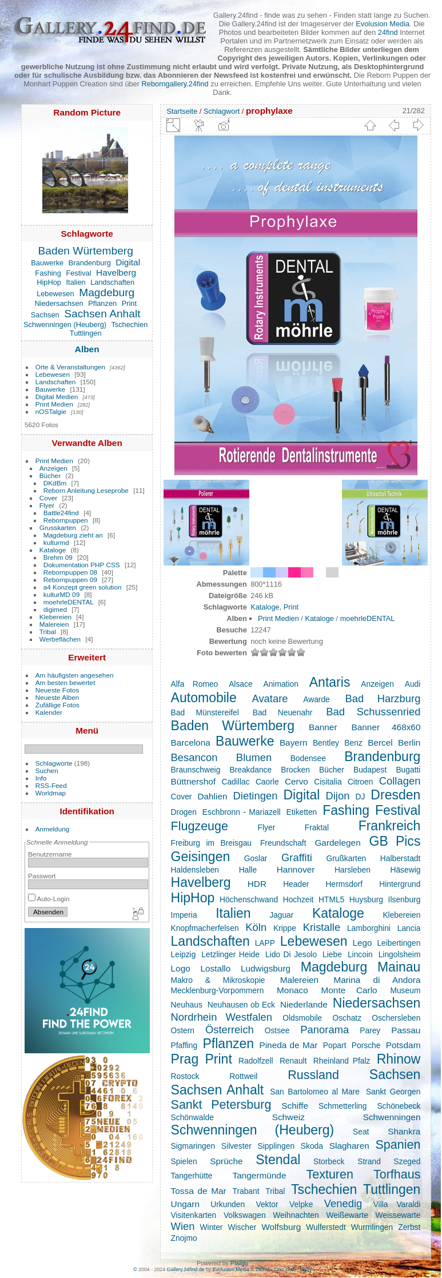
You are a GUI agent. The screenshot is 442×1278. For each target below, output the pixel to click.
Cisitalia (327, 781)
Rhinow (399, 1059)
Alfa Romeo (194, 683)
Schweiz (288, 1117)
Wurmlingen (372, 1227)
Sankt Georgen (393, 1091)
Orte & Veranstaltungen (70, 367)
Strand (369, 1161)
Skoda (312, 1145)
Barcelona (190, 742)
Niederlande (304, 1004)
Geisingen (200, 856)
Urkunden (227, 1204)
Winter (211, 1227)
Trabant (245, 1191)
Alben (87, 349)
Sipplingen (276, 1145)
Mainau (399, 967)
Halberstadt (400, 858)
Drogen (184, 812)
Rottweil (243, 1076)
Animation (280, 683)
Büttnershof (193, 781)
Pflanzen (102, 303)
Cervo (296, 781)
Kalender (48, 712)
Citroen (360, 781)
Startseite (181, 111)
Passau (405, 1030)
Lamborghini (369, 928)
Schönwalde (192, 1117)
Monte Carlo (349, 990)
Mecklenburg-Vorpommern (217, 990)
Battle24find (61, 512)
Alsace (240, 683)
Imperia (184, 914)
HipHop (49, 282)
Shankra (404, 1131)
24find (388, 32)
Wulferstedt (326, 1227)
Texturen (329, 1174)
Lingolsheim (400, 954)
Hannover (296, 869)
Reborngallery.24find (175, 83)
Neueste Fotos (57, 690)
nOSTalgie (50, 411)
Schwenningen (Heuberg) (64, 324)
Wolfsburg (281, 1227)
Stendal (278, 1159)
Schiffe (294, 1105)
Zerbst (409, 1227)
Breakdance (250, 769)
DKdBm (55, 483)
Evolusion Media (382, 23)
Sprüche (226, 1161)
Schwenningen (392, 1117)
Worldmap (50, 793)
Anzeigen (53, 468)
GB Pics (395, 841)
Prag (185, 1059)
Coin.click (285, 1269)
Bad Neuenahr (283, 712)
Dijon (337, 796)
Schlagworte (54, 763)
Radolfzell (255, 1060)
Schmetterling (342, 1105)
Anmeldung (52, 829)
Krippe (284, 928)
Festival (78, 273)
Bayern (294, 742)
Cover (48, 497)
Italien (76, 282)
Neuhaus (186, 1004)
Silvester (236, 1145)
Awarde (316, 699)
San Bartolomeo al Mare (315, 1091)
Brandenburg (90, 262)
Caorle (267, 781)
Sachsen (45, 314)
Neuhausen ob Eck (241, 1004)
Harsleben (353, 869)
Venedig (343, 1203)
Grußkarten (346, 858)
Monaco (292, 990)
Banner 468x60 (386, 727)
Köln (255, 927)
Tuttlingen (86, 333)
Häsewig (405, 869)
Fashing (48, 273)
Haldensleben (195, 869)
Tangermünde (259, 1175)
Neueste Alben (57, 697)
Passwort (41, 875)
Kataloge (52, 550)
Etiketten (301, 812)
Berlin (409, 742)
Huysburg (366, 899)
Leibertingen (398, 942)
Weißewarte (347, 1215)
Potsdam (403, 1045)
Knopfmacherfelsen (205, 928)
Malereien (54, 624)
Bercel (380, 742)
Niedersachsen (58, 303)
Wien (183, 1226)
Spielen (184, 1161)
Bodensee (308, 758)
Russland (313, 1075)
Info (41, 778)
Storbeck (329, 1161)
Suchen (46, 770)
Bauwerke (47, 262)
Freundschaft (283, 842)
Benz (353, 742)
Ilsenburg (404, 899)
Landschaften (112, 282)
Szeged (407, 1161)
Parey (370, 1030)
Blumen (254, 757)
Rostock (185, 1076)
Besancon (194, 757)
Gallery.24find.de (186, 1269)
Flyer (46, 505)
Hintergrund (399, 884)
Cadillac (235, 781)
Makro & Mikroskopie (218, 980)
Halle (248, 869)
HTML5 (331, 899)
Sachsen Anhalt (102, 314)
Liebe (332, 954)
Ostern (182, 1030)
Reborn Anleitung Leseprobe (86, 490)
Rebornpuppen (65, 520)
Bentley (326, 742)
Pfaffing (184, 1045)
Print (129, 303)
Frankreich (390, 825)
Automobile (204, 697)
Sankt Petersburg (221, 1105)
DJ (360, 796)
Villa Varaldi (397, 1204)
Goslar (256, 858)
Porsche (366, 1045)
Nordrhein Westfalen (221, 1017)
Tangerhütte (192, 1175)
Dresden (395, 794)
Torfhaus (396, 1174)
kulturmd (56, 542)
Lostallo (215, 968)
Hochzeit (298, 899)
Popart (335, 1045)
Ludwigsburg (265, 968)
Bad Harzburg (382, 698)
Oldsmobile (302, 1017)
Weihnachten (295, 1215)
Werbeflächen (60, 639)
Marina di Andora (376, 980)
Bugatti (408, 769)
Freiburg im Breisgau (211, 842)
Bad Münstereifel (205, 712)
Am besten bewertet (65, 682)
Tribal (47, 631)
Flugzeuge (199, 826)
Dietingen (255, 796)
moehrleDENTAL (68, 602)
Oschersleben (396, 1017)
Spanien (397, 1145)
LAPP (265, 942)
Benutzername (50, 854)
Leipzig (183, 954)
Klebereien (55, 616)
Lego (362, 942)
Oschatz (346, 1017)
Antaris (330, 682)
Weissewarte (398, 1215)
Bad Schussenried (373, 712)
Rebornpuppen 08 (70, 572)
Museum (405, 990)
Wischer (242, 1227)
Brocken (295, 769)
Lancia (409, 928)
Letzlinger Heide (230, 954)
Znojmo (184, 1238)
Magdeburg (106, 292)
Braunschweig (196, 769)
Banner (323, 727)
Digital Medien (56, 396)
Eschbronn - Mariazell (241, 812)
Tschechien (129, 324)
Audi (413, 683)
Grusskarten (57, 527)
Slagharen (349, 1145)
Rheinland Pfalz (342, 1060)
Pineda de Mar (288, 1045)
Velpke (301, 1204)
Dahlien (212, 796)
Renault (293, 1060)
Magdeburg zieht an (73, 535)
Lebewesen (55, 293)
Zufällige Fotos (57, 704)
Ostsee (277, 1030)
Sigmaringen (193, 1145)
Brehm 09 (58, 557)
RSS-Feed (51, 785)
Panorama (324, 1030)
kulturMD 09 (61, 594)
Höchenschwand (249, 899)
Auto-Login (49, 898)
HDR (257, 884)
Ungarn (185, 1204)
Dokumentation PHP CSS (81, 564)
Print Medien (54, 404)
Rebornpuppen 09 (70, 579)
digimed (55, 609)
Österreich (229, 1030)
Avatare (270, 698)
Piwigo (239, 1263)
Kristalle (322, 927)
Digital (128, 262)
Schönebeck (398, 1105)
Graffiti (296, 857)
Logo (180, 968)
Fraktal (317, 827)
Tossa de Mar (198, 1191)
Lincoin (360, 954)
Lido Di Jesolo (291, 954)
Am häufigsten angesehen (74, 675)
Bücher (50, 475)
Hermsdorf (344, 884)
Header (296, 884)
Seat (361, 1131)
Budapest (370, 769)
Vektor (267, 1204)
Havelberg (116, 272)
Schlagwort (222, 111)
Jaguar (281, 914)
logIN (306, 1269)
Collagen (400, 781)
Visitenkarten (194, 1215)
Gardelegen (337, 842)
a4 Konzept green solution (82, 587)
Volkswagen (245, 1215)
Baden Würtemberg (85, 251)
